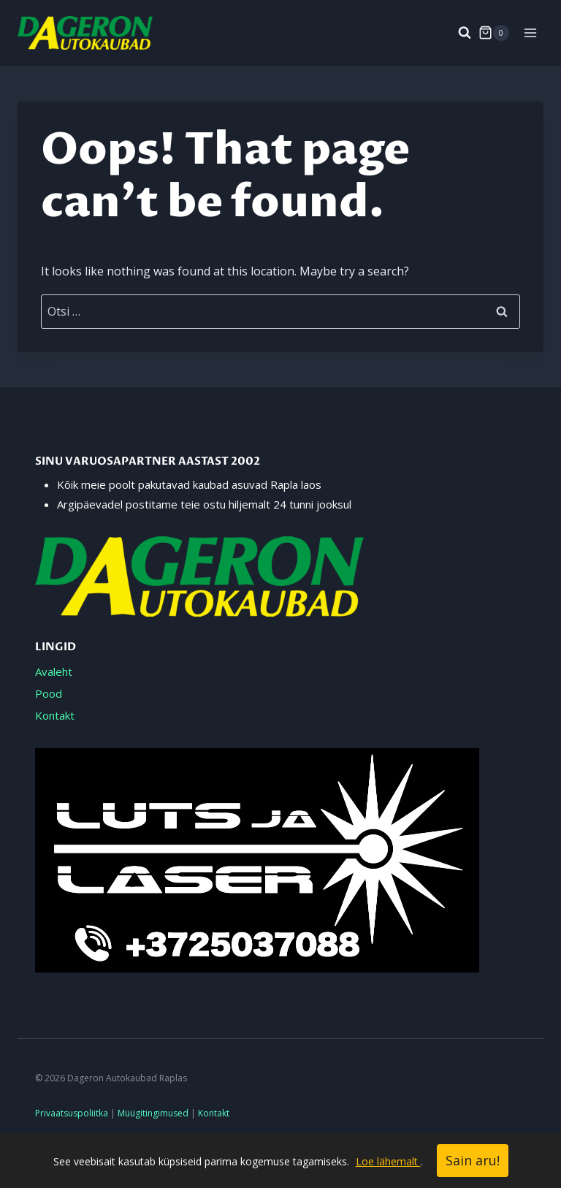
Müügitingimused (153, 1113)
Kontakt (55, 715)
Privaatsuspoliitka (71, 1113)
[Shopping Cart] (493, 33)
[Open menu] (529, 32)
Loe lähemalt (388, 1161)
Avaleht (53, 671)
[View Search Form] (457, 32)
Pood (48, 693)
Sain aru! (473, 1160)
